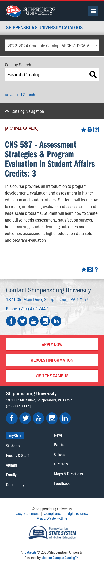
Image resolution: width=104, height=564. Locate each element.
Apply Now (52, 344)
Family (11, 474)
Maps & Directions (68, 473)
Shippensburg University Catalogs (44, 28)
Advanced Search (20, 94)
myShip (15, 435)
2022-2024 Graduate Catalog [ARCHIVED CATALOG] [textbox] (52, 46)
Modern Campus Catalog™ (60, 557)
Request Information (52, 360)
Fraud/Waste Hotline (52, 518)
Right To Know (77, 514)
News (58, 435)
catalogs (30, 552)
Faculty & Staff (17, 455)
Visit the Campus (52, 376)
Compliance (53, 514)
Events (59, 444)
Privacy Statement (25, 514)
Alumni (11, 465)
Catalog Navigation (28, 111)
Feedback (62, 483)
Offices (59, 454)
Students (13, 446)
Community (15, 484)
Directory (61, 464)
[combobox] (52, 45)
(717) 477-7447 (33, 308)
